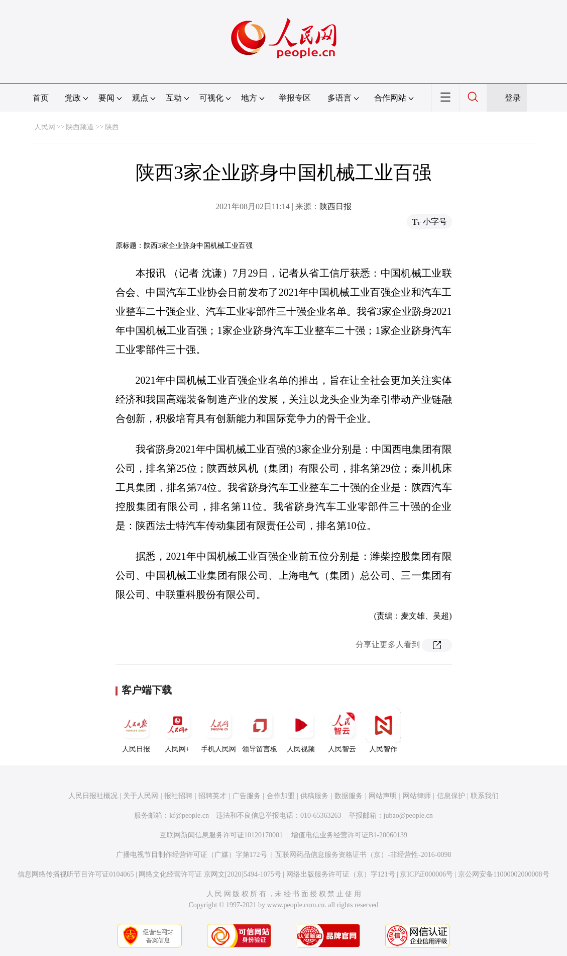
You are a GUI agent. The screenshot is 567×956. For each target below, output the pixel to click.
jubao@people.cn (408, 815)
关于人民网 (140, 796)
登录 (513, 98)
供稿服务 (314, 796)
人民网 (44, 127)
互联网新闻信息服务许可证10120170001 (221, 835)
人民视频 (300, 730)
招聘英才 (212, 796)
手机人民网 (218, 730)
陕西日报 (335, 206)
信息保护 (451, 796)
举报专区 (295, 98)
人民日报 (136, 730)
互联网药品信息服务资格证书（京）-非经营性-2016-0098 (363, 854)
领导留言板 (259, 730)
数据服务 (348, 796)
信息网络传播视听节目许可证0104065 (76, 874)
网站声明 (383, 796)
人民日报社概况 (93, 796)
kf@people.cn (189, 815)
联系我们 (485, 796)
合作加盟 (281, 796)
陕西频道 (80, 127)
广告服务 (247, 796)
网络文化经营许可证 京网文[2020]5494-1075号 (210, 874)
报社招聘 (178, 796)
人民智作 (383, 730)
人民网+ (177, 730)
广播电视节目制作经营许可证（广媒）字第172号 (191, 854)
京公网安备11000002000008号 (503, 874)
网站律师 (417, 796)
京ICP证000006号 (426, 874)
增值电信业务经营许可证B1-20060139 (349, 835)
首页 (41, 98)
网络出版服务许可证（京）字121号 (340, 874)
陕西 (112, 127)
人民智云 (342, 730)
